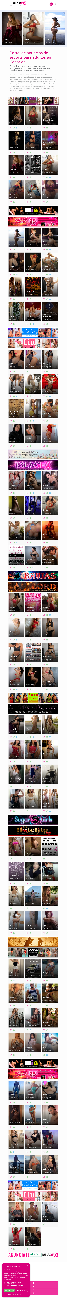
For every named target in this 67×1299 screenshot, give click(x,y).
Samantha (30, 779)
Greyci (45, 973)
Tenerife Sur (47, 903)
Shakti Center (48, 560)
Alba (45, 389)
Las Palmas (47, 563)
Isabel (12, 998)
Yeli (28, 413)
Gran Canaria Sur (49, 538)
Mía (11, 120)
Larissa (12, 242)
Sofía (12, 292)
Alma (48, 40)
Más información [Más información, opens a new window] (8, 1279)
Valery (45, 364)
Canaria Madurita (13, 1168)
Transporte (31, 973)
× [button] (28, 1265)
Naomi (45, 729)
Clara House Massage (48, 144)
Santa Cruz (29, 42)
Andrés (12, 1095)
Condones (31, 607)
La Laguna (8, 42)
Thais (29, 267)
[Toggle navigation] (55, 4)
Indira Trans (47, 1169)
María (45, 1022)
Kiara (12, 1241)
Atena (45, 267)
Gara (5, 40)
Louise (29, 1217)
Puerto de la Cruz (49, 1025)
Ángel (45, 485)
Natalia (46, 194)
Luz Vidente (14, 876)
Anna (12, 1022)
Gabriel (29, 998)
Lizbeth (29, 316)
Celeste (46, 657)
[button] (16, 1294)
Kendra (29, 560)
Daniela (28, 40)
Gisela (45, 876)
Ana (28, 1120)
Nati (28, 1241)
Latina (29, 803)
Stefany (30, 1047)
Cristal (45, 607)
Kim (28, 901)
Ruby (29, 729)
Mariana (13, 194)
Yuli (28, 754)
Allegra (12, 632)
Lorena (12, 438)
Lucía (45, 1144)
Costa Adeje (48, 245)
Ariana (45, 632)
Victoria (13, 1120)
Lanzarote (47, 197)
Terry (45, 925)
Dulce (45, 510)
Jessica (13, 607)
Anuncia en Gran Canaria (49, 850)
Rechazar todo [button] (22, 1290)
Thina (29, 242)
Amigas (46, 803)
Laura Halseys (15, 779)
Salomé (13, 485)
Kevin (45, 1120)
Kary (28, 364)
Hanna (29, 1169)
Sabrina (46, 413)
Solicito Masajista (47, 315)
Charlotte (13, 754)
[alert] (16, 1280)
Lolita (29, 925)
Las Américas (31, 391)
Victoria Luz (14, 1144)
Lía (28, 535)
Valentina (46, 438)
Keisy (45, 242)
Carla (12, 316)
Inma (12, 535)
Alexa (12, 803)
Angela (12, 267)
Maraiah (13, 729)
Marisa (46, 779)
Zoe (44, 292)
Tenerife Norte (14, 245)
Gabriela (46, 682)
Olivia (12, 973)
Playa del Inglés (32, 1172)
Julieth (29, 510)
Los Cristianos (52, 42)
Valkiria (46, 998)
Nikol (29, 1022)
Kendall (13, 851)
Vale (28, 632)
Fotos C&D (14, 145)
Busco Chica (48, 120)
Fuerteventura (48, 782)
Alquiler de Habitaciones (15, 412)
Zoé (11, 364)
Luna (28, 682)
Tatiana (13, 682)
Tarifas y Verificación (31, 656)
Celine (12, 389)
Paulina (46, 535)
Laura (12, 1047)
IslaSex (12, 560)
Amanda (30, 1095)
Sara (28, 120)
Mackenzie (31, 485)
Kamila (45, 754)
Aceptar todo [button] (9, 1290)
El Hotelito (31, 292)
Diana (12, 510)
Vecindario (47, 879)
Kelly (28, 1144)
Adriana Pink (15, 1217)
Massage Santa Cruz (33, 169)
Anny (12, 925)
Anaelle (46, 901)
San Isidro (13, 294)
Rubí (28, 876)
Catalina (30, 194)
